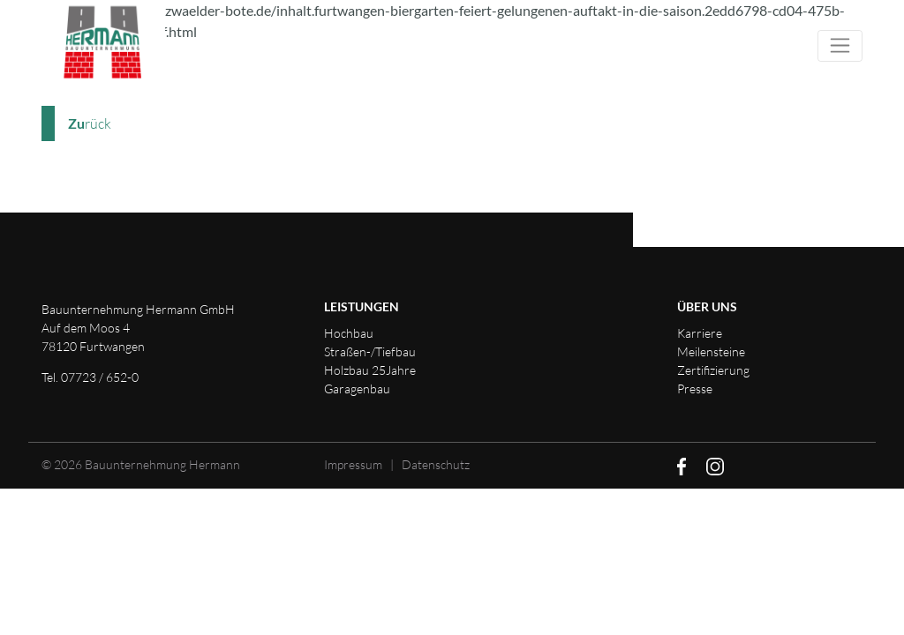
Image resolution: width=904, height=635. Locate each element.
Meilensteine (711, 351)
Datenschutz (436, 464)
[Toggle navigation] (840, 46)
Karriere (699, 332)
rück (89, 123)
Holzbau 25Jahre (370, 369)
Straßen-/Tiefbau (370, 351)
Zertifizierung (713, 369)
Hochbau (348, 332)
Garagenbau (357, 388)
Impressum (353, 464)
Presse (694, 388)
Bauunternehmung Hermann (162, 464)
